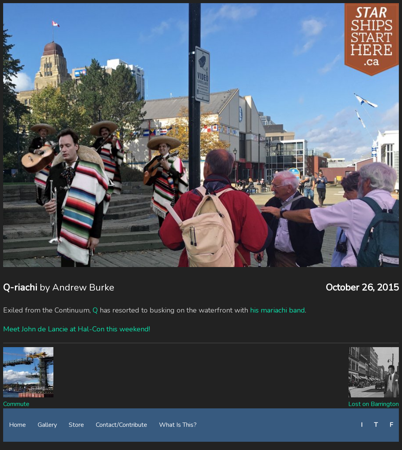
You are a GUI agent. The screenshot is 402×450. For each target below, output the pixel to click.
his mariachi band (277, 310)
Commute (16, 404)
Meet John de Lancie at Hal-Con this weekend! (76, 329)
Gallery (47, 425)
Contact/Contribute (121, 425)
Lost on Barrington (373, 404)
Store (76, 425)
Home (17, 425)
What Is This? (178, 425)
